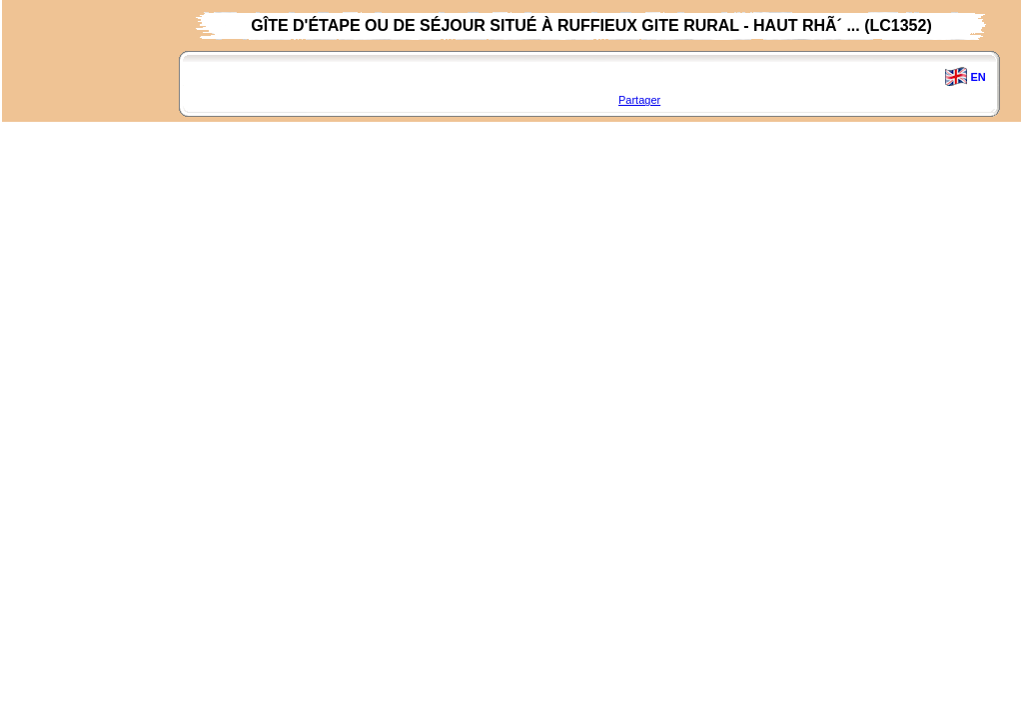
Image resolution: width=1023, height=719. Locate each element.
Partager (639, 100)
